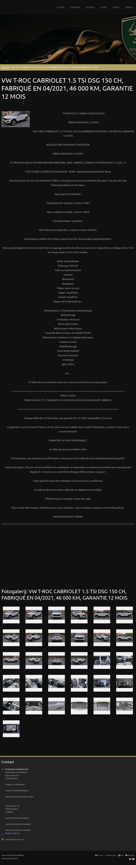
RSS (121, 855)
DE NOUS (90, 7)
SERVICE (129, 7)
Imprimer (131, 855)
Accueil (100, 855)
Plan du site (111, 855)
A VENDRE (75, 7)
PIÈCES (116, 7)
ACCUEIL (61, 7)
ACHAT (104, 7)
